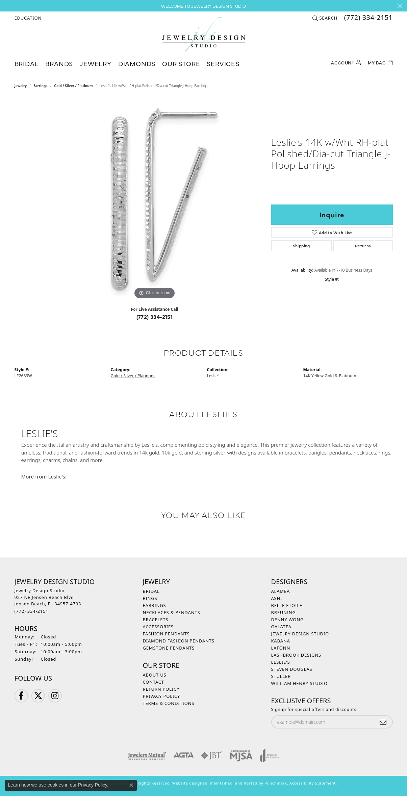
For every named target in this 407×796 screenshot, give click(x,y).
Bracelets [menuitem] (156, 619)
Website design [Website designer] (187, 783)
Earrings (40, 85)
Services (223, 63)
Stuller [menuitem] (281, 676)
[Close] (400, 5)
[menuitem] (147, 755)
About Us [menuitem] (155, 675)
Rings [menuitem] (150, 598)
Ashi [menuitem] (276, 598)
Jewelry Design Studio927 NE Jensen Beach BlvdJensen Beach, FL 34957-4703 (48, 600)
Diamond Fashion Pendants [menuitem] (178, 641)
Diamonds (136, 63)
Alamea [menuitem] (280, 591)
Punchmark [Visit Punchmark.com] (275, 783)
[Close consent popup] (131, 785)
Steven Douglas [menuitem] (291, 669)
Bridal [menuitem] (151, 591)
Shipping (301, 245)
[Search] (324, 18)
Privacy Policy (92, 785)
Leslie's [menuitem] (280, 662)
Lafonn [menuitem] (280, 648)
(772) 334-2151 (154, 316)
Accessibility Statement (312, 783)
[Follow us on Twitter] (38, 696)
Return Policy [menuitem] (161, 689)
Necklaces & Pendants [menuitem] (171, 612)
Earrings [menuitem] (154, 605)
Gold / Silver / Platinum (73, 85)
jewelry (21, 85)
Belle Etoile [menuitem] (286, 605)
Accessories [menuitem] (158, 627)
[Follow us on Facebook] (21, 696)
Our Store (181, 63)
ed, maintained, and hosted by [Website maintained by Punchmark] (234, 783)
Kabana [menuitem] (280, 641)
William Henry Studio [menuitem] (299, 683)
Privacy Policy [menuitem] (161, 696)
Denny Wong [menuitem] (287, 619)
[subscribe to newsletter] (383, 722)
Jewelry (95, 63)
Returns (363, 245)
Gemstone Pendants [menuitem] (169, 648)
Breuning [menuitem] (283, 612)
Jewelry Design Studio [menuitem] (300, 634)
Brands (59, 63)
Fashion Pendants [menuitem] (166, 634)
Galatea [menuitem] (281, 627)
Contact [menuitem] (153, 682)
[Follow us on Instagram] (55, 696)
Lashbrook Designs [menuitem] (296, 655)
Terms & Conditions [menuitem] (169, 703)
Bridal (27, 63)
